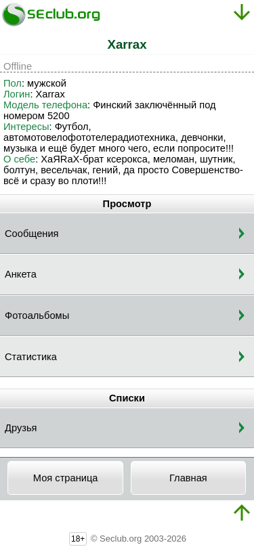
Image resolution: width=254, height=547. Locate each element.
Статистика (31, 356)
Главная (188, 478)
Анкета (21, 274)
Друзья (21, 427)
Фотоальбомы (37, 315)
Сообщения (32, 233)
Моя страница (65, 478)
